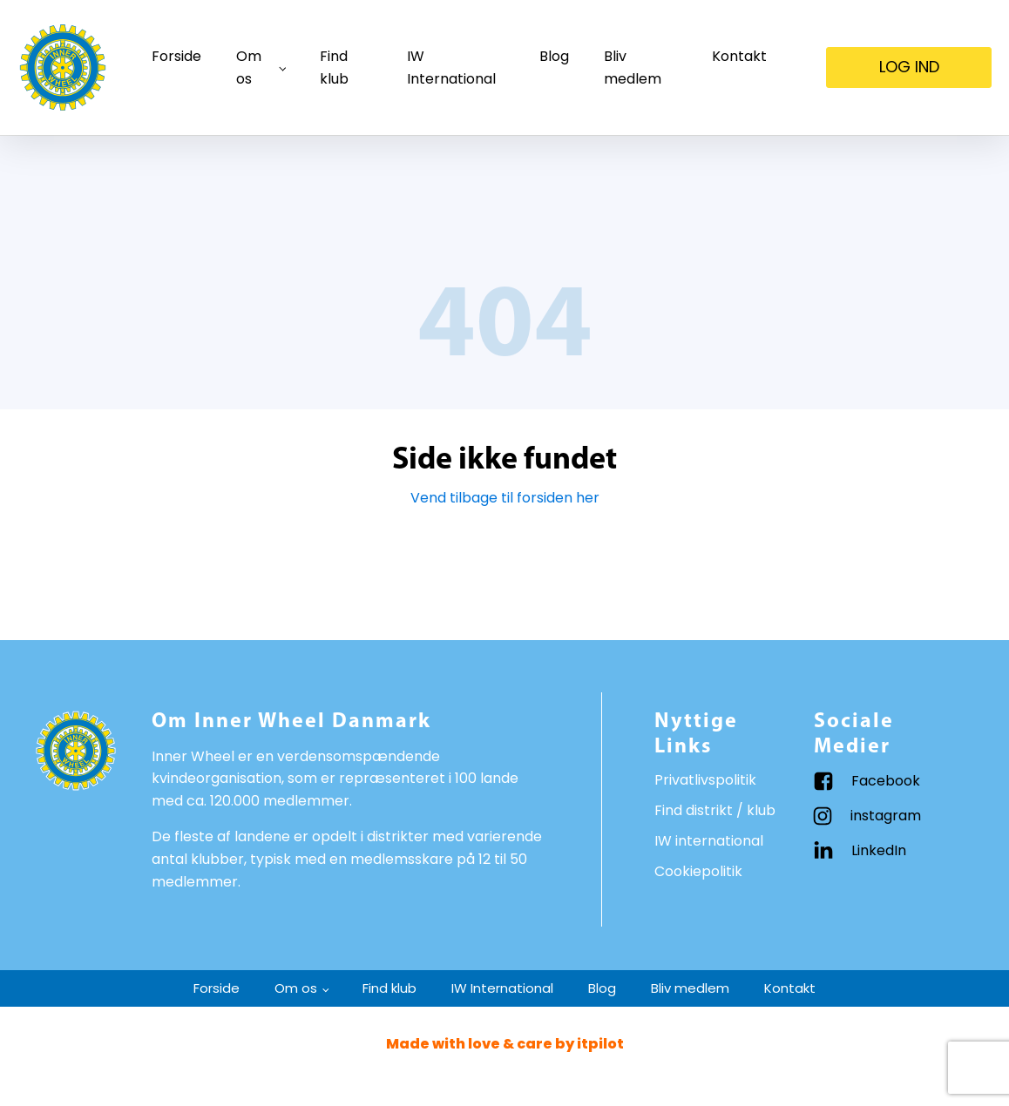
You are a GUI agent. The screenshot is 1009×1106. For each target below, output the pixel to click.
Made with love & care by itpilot (505, 1044)
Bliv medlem (632, 67)
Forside (176, 56)
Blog (554, 56)
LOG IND (909, 67)
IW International (451, 67)
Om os (248, 67)
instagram (885, 816)
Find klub (334, 67)
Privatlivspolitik (705, 780)
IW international (708, 841)
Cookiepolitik (698, 871)
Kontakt (739, 56)
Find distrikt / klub (714, 810)
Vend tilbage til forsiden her (504, 498)
